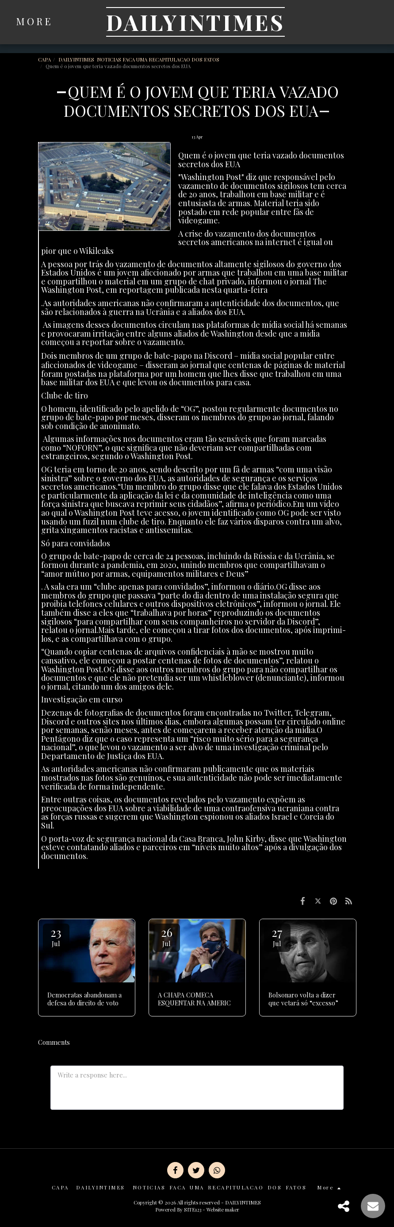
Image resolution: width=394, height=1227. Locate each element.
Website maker (223, 1209)
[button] (338, 22)
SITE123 (192, 1209)
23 (56, 936)
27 (277, 936)
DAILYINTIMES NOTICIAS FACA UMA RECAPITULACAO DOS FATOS (139, 59)
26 (166, 936)
